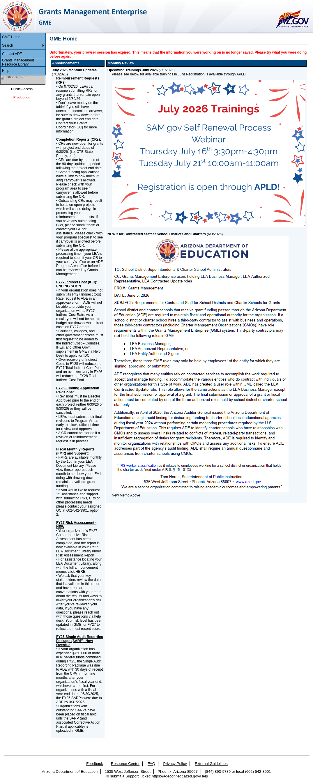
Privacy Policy (175, 763)
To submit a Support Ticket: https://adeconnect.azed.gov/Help (156, 776)
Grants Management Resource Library (18, 62)
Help (5, 71)
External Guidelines (211, 763)
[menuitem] (23, 37)
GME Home (11, 37)
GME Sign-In (15, 77)
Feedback (94, 763)
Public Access (22, 89)
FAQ (151, 763)
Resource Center (125, 763)
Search (7, 45)
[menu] (23, 54)
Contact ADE (12, 54)
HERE (80, 572)
